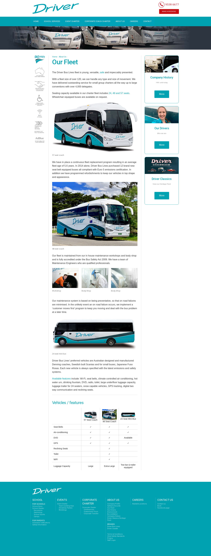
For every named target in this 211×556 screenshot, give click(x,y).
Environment (112, 512)
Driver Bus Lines (113, 526)
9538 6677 (172, 4)
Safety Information (39, 525)
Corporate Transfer (91, 514)
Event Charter (62, 504)
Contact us (161, 504)
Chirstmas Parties (65, 508)
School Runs (37, 506)
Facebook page (163, 508)
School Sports (39, 514)
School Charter (38, 508)
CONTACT (147, 21)
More (161, 94)
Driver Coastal (112, 529)
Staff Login (111, 540)
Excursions (38, 510)
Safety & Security (113, 506)
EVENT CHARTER (72, 21)
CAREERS (134, 21)
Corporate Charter (89, 507)
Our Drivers (111, 510)
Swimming (38, 512)
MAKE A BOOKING (169, 11)
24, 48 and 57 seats (119, 93)
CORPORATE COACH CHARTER (97, 21)
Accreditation (112, 514)
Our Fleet (110, 508)
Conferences (89, 509)
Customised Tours (91, 512)
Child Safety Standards (116, 536)
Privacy (110, 538)
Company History (113, 516)
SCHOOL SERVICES (52, 21)
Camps (36, 516)
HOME (36, 21)
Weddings (63, 510)
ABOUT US (120, 21)
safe (102, 72)
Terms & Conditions (115, 534)
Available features (61, 378)
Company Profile (113, 504)
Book (159, 506)
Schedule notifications (41, 523)
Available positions (139, 504)
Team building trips (66, 506)
